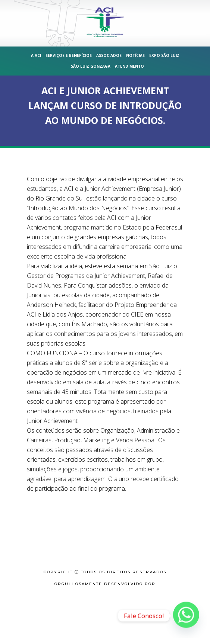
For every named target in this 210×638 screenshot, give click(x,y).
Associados (109, 55)
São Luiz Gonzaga (90, 66)
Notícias (135, 55)
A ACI (36, 55)
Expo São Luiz (164, 55)
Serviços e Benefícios (69, 55)
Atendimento (129, 66)
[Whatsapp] (186, 616)
